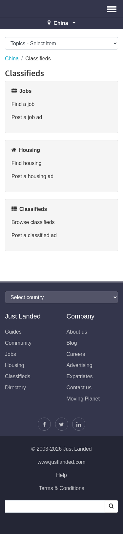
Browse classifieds (33, 222)
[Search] (111, 506)
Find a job (22, 104)
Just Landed (29, 8)
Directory (15, 387)
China (12, 58)
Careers (76, 354)
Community (18, 343)
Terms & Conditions (61, 488)
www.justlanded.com (62, 462)
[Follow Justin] (61, 424)
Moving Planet (83, 398)
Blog (72, 343)
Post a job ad (26, 117)
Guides (13, 332)
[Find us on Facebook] (44, 424)
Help (61, 475)
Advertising (79, 365)
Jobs (10, 354)
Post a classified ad (34, 235)
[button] (112, 8)
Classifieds (17, 376)
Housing (14, 365)
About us (77, 332)
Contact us (79, 387)
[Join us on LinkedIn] (78, 424)
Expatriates (80, 376)
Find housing (26, 163)
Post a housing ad (32, 176)
